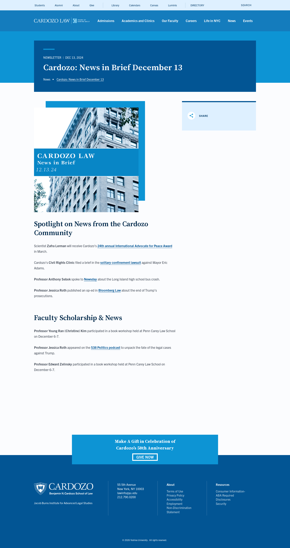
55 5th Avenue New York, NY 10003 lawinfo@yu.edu (130, 489)
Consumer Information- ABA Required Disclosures (230, 495)
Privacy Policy (175, 495)
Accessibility (174, 499)
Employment (174, 503)
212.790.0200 (126, 497)
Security (221, 503)
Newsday (90, 279)
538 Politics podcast (105, 347)
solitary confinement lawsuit (120, 262)
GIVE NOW (145, 457)
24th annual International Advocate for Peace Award (134, 246)
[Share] (199, 116)
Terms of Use (175, 491)
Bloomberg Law (109, 290)
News (46, 79)
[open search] (246, 5)
